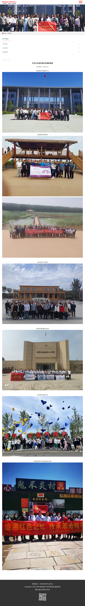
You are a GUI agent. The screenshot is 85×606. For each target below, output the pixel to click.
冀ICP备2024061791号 (42, 589)
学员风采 (9, 33)
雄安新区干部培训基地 (47, 587)
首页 (5, 33)
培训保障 (5, 52)
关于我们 (5, 44)
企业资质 (5, 48)
